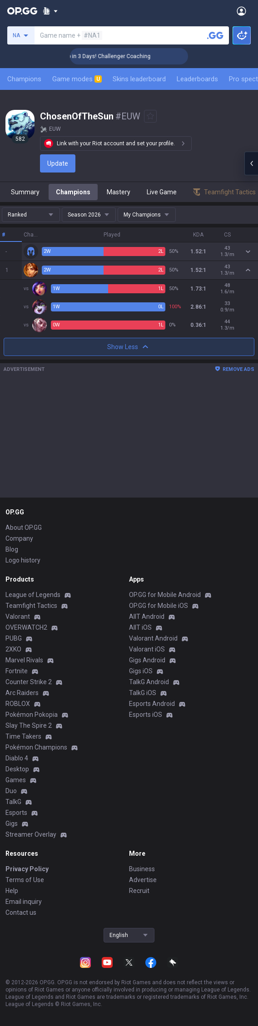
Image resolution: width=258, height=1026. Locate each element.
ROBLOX (17, 703)
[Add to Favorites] (150, 116)
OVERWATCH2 (26, 627)
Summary (25, 192)
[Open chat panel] (251, 163)
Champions (24, 79)
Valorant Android (153, 638)
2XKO (13, 649)
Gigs (11, 823)
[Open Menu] (241, 11)
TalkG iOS (142, 692)
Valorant (17, 616)
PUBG (13, 638)
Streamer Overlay (30, 834)
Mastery (118, 192)
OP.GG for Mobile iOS (158, 605)
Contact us (20, 912)
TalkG (13, 801)
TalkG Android (149, 682)
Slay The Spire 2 (28, 725)
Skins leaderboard (139, 79)
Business (142, 869)
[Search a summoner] (215, 35)
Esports (16, 812)
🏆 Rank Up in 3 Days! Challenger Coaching (107, 56)
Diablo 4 (16, 758)
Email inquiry (23, 901)
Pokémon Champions (36, 747)
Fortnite (16, 671)
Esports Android (152, 703)
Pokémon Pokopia (31, 714)
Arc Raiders (22, 692)
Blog (11, 549)
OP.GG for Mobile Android (165, 594)
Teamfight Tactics (31, 605)
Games (15, 780)
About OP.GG (23, 527)
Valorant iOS (147, 649)
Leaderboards (197, 79)
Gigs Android (147, 660)
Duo (11, 790)
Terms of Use (24, 879)
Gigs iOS (141, 671)
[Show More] (50, 11)
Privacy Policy (27, 869)
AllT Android (146, 616)
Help (11, 890)
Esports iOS (145, 714)
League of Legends (32, 594)
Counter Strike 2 (28, 682)
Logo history (22, 560)
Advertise (143, 879)
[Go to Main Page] (22, 11)
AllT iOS (140, 627)
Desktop (17, 769)
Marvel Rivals (24, 660)
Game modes (77, 79)
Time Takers (23, 736)
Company (19, 538)
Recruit (139, 890)
